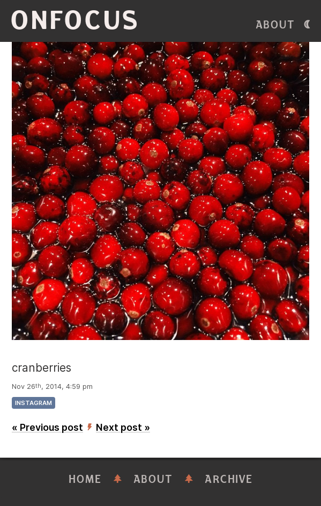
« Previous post (47, 427)
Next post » (123, 427)
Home (85, 479)
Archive (229, 479)
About (275, 25)
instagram (33, 403)
